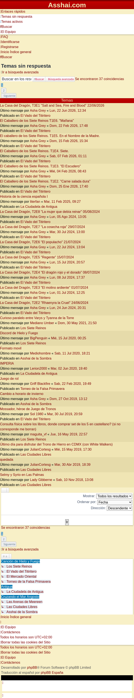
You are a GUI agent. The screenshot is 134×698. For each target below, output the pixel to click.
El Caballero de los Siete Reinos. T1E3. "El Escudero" (40, 166)
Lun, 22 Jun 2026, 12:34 (68, 110)
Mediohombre (40, 353)
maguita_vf (38, 434)
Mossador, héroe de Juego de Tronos (28, 409)
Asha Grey (38, 110)
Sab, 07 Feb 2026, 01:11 (68, 156)
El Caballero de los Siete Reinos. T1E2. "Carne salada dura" (45, 181)
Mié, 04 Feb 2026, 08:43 (68, 171)
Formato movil (10, 348)
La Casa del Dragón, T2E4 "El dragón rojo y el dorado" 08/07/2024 (50, 272)
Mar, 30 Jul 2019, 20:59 (64, 414)
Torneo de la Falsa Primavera (42, 389)
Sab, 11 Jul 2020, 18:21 (72, 353)
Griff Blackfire (40, 383)
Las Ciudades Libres (35, 454)
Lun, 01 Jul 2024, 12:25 (67, 292)
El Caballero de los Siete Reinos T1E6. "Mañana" (37, 120)
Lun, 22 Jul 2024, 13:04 (67, 247)
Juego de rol (9, 378)
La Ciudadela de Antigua (38, 206)
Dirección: (111, 508)
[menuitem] (16, 16)
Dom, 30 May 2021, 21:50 (77, 323)
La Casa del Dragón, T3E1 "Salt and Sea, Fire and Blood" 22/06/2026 (52, 105)
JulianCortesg (40, 449)
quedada (6, 459)
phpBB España (52, 672)
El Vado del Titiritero (35, 115)
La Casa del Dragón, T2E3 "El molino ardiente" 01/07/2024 (44, 287)
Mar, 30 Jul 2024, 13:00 (67, 232)
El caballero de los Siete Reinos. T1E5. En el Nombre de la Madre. (50, 136)
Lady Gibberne (41, 480)
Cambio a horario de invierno (21, 394)
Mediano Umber (42, 323)
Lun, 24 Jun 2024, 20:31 (68, 308)
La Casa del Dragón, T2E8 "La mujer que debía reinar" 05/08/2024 (50, 211)
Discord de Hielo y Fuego (19, 333)
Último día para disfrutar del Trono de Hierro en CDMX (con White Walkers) (56, 444)
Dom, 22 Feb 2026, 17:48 (69, 126)
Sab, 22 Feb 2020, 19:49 (72, 383)
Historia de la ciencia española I (24, 196)
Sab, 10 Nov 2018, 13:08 (74, 480)
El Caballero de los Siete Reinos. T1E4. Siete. (34, 151)
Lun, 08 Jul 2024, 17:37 (67, 277)
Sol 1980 (36, 414)
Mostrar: (107, 496)
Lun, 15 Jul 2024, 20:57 (67, 262)
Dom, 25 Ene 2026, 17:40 (69, 186)
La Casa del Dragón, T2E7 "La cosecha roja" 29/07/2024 (42, 227)
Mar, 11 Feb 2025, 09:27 (62, 201)
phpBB (32, 667)
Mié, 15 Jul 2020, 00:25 (68, 338)
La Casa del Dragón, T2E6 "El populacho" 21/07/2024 (40, 242)
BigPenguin (38, 338)
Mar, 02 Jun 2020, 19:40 (69, 368)
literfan (35, 201)
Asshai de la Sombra (35, 358)
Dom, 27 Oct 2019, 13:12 (68, 399)
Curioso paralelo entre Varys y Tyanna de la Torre (37, 318)
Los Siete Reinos (33, 328)
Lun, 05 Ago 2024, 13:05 (68, 217)
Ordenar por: (104, 502)
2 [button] (3, 90)
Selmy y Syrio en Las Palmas (22, 475)
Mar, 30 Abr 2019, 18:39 (72, 464)
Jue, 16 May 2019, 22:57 (68, 434)
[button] (8, 95)
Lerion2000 (38, 368)
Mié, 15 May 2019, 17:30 (73, 449)
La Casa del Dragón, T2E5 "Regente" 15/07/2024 (37, 257)
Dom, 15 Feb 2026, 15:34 (69, 141)
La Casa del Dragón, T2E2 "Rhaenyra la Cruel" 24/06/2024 (44, 303)
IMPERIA (7, 363)
